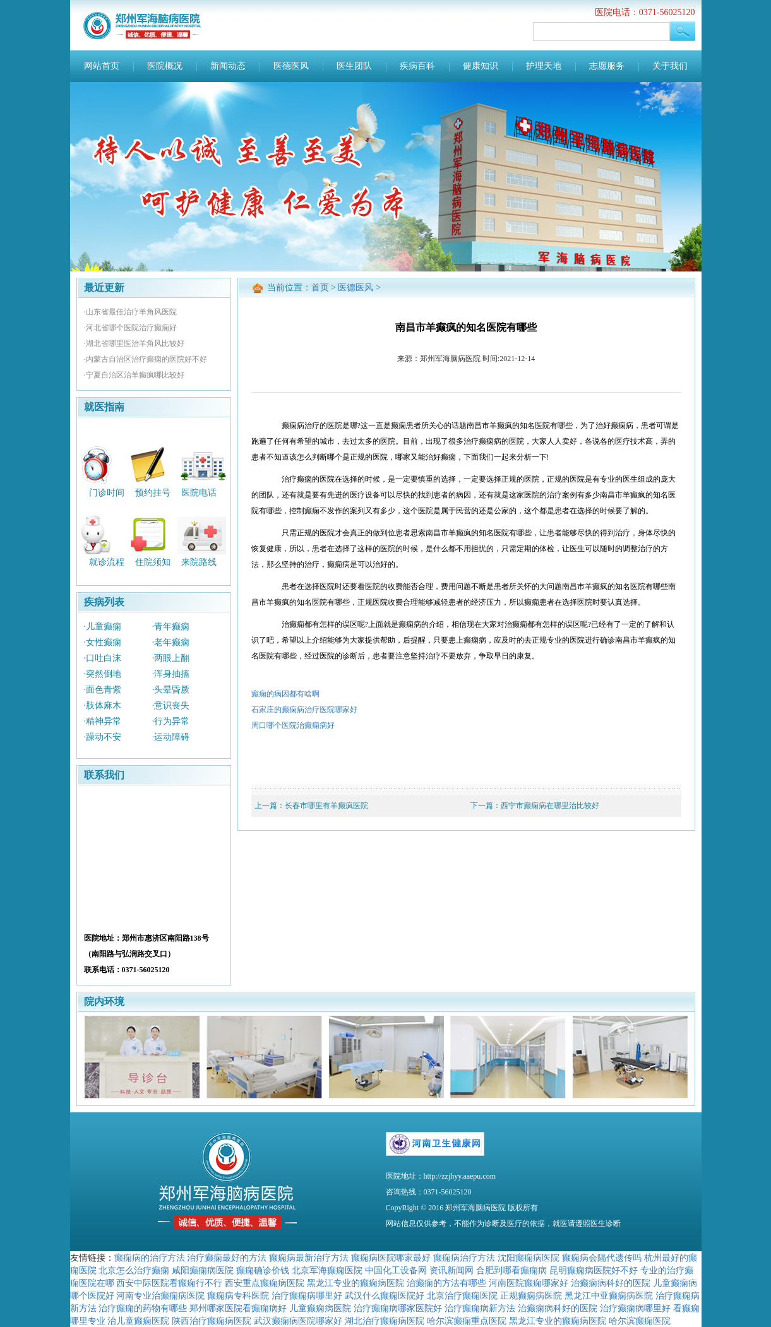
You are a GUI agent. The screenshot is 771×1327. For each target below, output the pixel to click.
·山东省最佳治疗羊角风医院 (130, 311)
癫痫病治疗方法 (464, 1258)
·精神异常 (103, 721)
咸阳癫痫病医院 (203, 1270)
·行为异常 (171, 721)
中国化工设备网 (396, 1270)
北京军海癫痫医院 (327, 1270)
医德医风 (291, 66)
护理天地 (543, 66)
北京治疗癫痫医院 (462, 1295)
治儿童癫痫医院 (138, 1321)
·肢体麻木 (103, 705)
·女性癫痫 (103, 642)
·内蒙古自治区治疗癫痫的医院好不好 (145, 359)
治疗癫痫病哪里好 (307, 1295)
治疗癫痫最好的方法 (226, 1258)
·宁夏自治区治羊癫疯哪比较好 (134, 375)
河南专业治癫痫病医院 (160, 1295)
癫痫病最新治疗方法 (309, 1258)
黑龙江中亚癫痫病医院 (609, 1295)
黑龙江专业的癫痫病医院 (355, 1283)
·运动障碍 (171, 737)
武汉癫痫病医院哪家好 (298, 1321)
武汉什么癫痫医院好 (384, 1295)
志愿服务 (607, 66)
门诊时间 (106, 492)
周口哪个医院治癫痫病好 (293, 725)
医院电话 (199, 492)
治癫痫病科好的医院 (610, 1283)
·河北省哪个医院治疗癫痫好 (130, 327)
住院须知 (152, 562)
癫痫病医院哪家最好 (391, 1258)
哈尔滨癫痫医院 (640, 1321)
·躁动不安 (103, 737)
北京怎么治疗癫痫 (134, 1270)
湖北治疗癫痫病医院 (384, 1321)
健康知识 (480, 66)
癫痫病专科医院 (238, 1295)
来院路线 (199, 562)
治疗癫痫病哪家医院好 (398, 1308)
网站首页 (101, 66)
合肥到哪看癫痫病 (511, 1270)
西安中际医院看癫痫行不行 (169, 1283)
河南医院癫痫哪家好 (528, 1283)
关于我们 (670, 66)
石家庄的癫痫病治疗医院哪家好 (304, 709)
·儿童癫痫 (103, 626)
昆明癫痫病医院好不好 (593, 1270)
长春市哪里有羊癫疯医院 (326, 805)
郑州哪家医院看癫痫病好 (238, 1308)
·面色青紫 (103, 689)
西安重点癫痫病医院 (264, 1283)
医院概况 (164, 66)
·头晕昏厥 (171, 689)
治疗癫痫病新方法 (480, 1308)
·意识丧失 (171, 705)
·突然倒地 (103, 674)
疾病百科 (417, 66)
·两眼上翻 (171, 658)
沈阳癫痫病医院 (528, 1258)
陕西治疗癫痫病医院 (211, 1321)
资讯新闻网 (451, 1270)
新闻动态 (228, 66)
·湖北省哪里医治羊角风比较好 (134, 343)
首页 (320, 287)
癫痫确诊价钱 (262, 1270)
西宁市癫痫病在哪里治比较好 (550, 805)
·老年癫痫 (171, 642)
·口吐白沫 (103, 658)
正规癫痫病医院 (531, 1295)
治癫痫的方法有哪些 (446, 1283)
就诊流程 (106, 562)
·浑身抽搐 (171, 674)
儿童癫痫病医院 (320, 1308)
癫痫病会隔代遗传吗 (602, 1258)
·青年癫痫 (171, 626)
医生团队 (354, 66)
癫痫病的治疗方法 (149, 1258)
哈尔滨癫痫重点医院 (466, 1321)
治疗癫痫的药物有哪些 (143, 1308)
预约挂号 (152, 492)
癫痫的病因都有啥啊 (285, 693)
